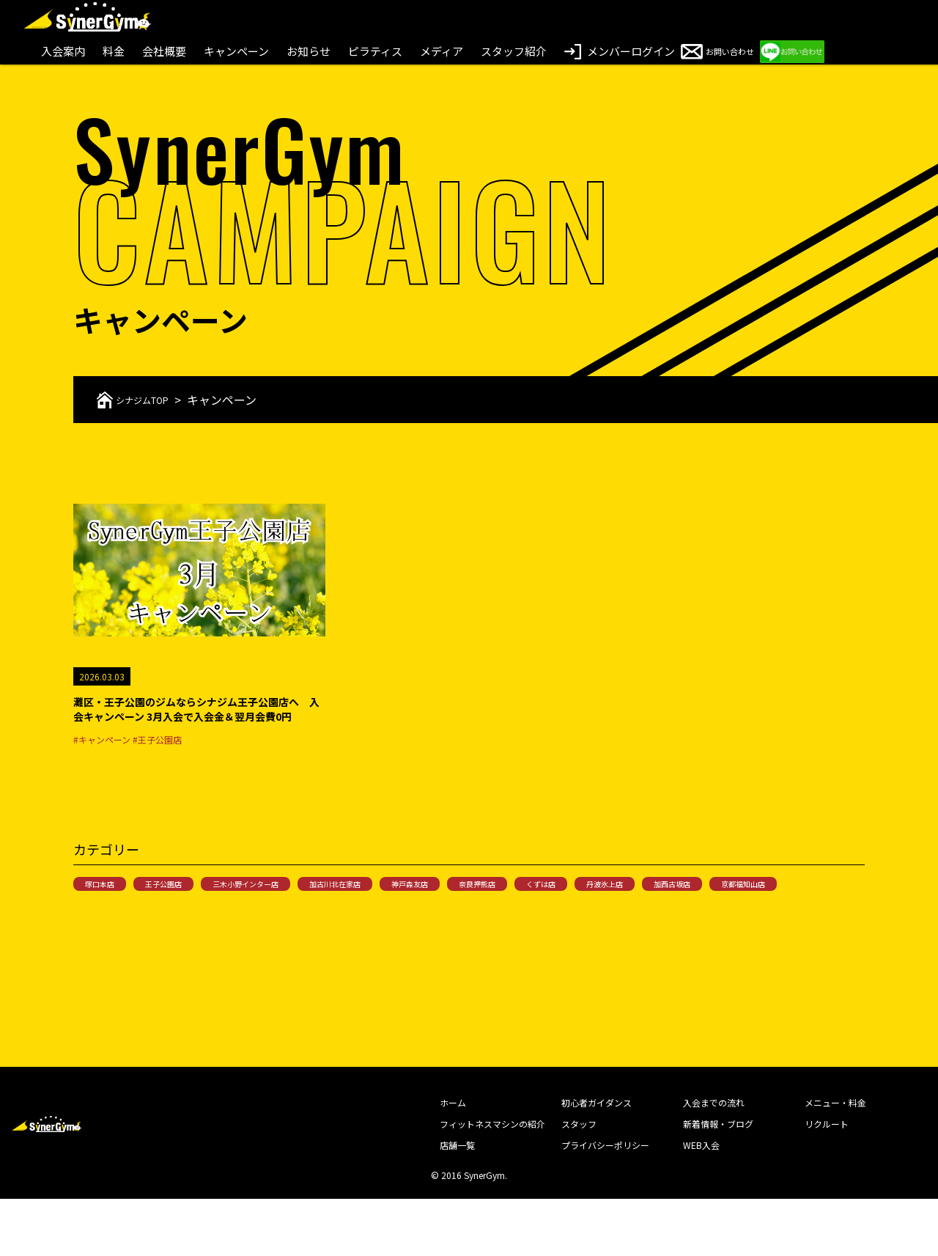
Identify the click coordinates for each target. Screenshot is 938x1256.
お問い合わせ (739, 51)
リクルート (827, 1181)
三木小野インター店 (294, 913)
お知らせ (308, 51)
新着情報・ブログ (718, 1181)
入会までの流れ (714, 1159)
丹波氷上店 (753, 913)
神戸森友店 (503, 913)
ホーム (453, 1159)
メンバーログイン (619, 51)
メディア (441, 51)
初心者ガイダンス (596, 1159)
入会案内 (63, 51)
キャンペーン (236, 51)
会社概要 (164, 51)
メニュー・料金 (835, 1159)
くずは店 (671, 913)
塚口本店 (108, 913)
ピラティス (375, 51)
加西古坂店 (113, 939)
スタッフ (579, 1181)
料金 (114, 51)
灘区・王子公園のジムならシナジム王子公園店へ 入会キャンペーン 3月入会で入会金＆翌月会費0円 (198, 723)
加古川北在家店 (407, 913)
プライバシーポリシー (605, 1202)
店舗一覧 (457, 1202)
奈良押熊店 (589, 913)
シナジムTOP (145, 399)
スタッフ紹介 (514, 51)
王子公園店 (191, 913)
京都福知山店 (203, 939)
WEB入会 (701, 1202)
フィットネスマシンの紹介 (492, 1181)
